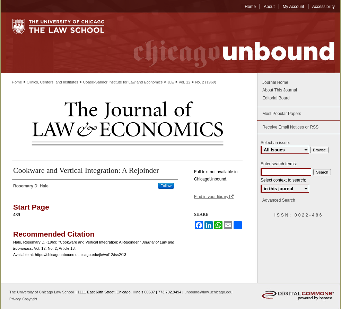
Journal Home (275, 82)
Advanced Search (278, 200)
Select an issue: (275, 142)
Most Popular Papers (281, 113)
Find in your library (214, 196)
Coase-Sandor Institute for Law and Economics (123, 82)
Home (17, 82)
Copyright (30, 299)
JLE (170, 82)
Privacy (15, 299)
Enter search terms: (279, 163)
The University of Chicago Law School (41, 292)
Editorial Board (276, 98)
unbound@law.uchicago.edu (208, 292)
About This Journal (279, 90)
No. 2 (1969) (205, 82)
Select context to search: (283, 180)
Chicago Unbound (227, 42)
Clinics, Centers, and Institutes (52, 82)
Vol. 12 (185, 82)
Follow (166, 186)
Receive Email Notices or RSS (290, 127)
